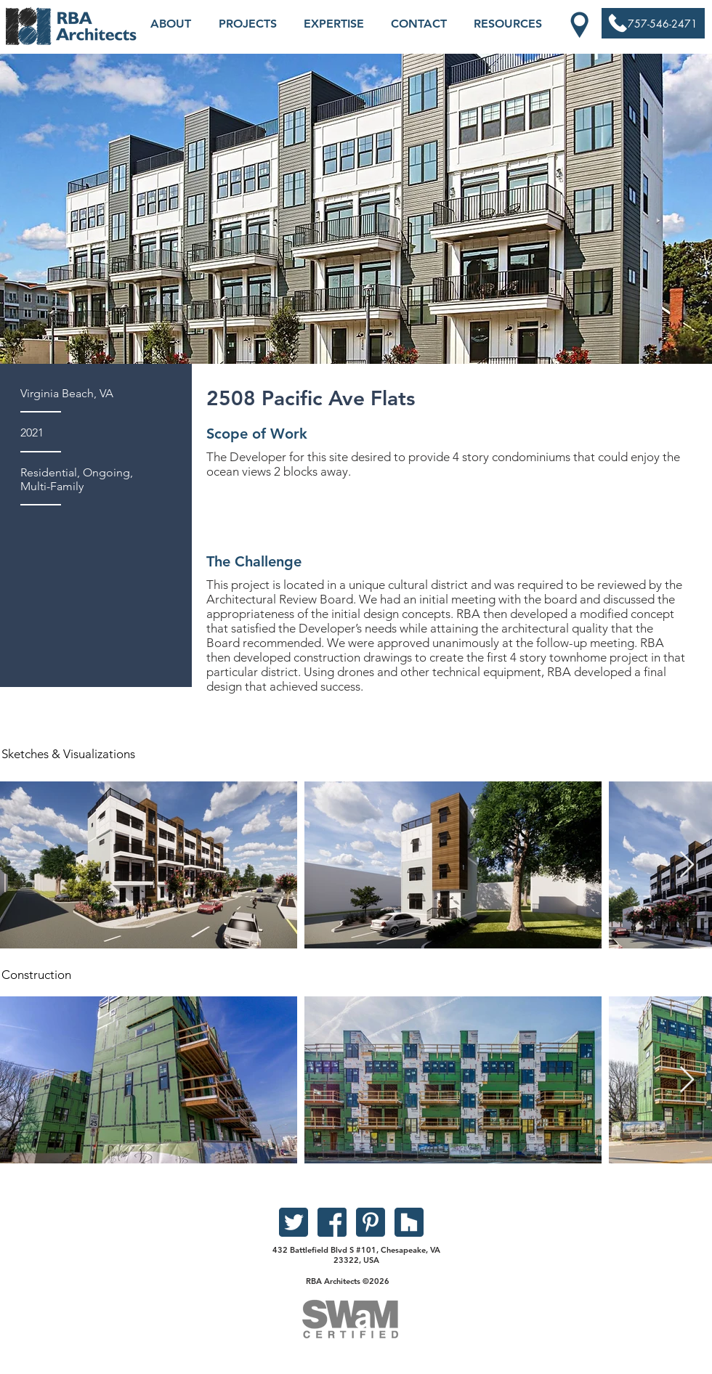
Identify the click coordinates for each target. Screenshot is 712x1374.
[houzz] (409, 1222)
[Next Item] (687, 865)
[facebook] (332, 1222)
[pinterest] (370, 1222)
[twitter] (293, 1222)
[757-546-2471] (653, 23)
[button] (171, 24)
